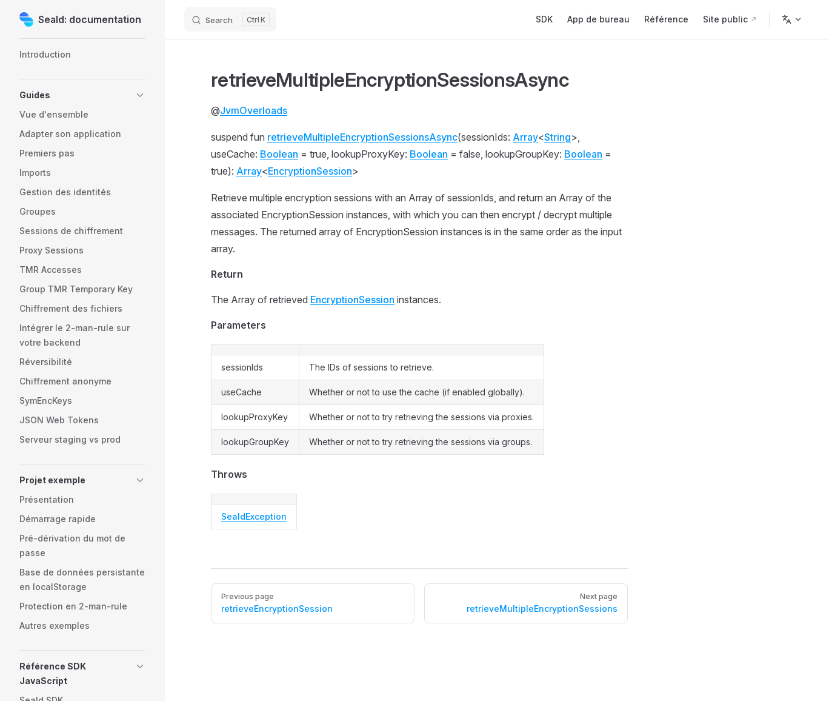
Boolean (279, 154)
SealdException (254, 516)
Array (525, 137)
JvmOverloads (253, 110)
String (557, 137)
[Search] (230, 19)
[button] (82, 95)
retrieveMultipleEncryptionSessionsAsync (362, 137)
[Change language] (792, 19)
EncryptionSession (310, 171)
